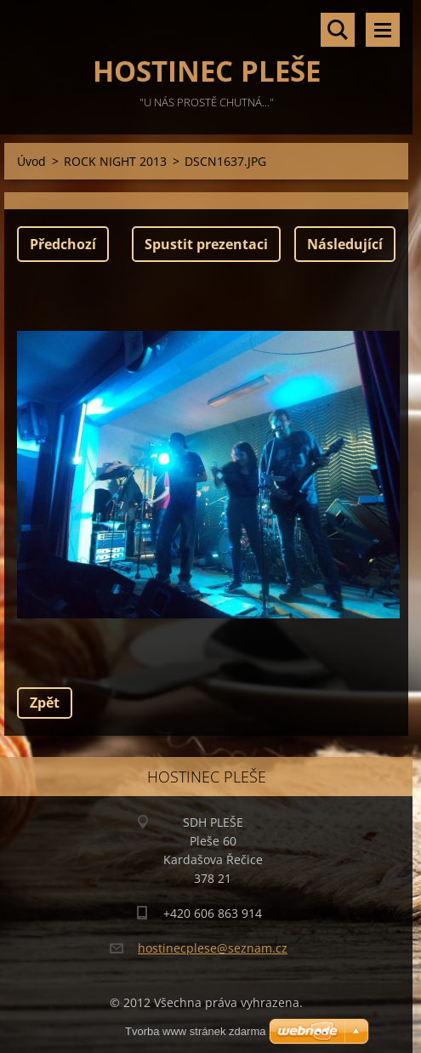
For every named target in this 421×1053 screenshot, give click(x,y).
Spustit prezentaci (206, 244)
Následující (345, 244)
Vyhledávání (338, 30)
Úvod (31, 161)
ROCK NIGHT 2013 (115, 161)
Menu (383, 30)
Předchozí (63, 244)
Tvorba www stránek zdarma (195, 1031)
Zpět (45, 702)
